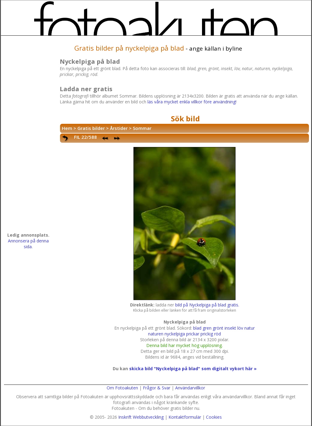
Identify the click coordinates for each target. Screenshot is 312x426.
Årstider (119, 128)
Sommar (142, 128)
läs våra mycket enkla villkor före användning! (191, 102)
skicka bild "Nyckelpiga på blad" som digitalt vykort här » (193, 368)
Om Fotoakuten (122, 388)
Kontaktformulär (184, 417)
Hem (67, 128)
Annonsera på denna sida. (28, 243)
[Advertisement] (28, 136)
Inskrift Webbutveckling (141, 417)
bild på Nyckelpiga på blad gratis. (207, 305)
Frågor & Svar (156, 388)
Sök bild (185, 118)
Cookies (214, 417)
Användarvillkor (190, 388)
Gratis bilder (91, 128)
